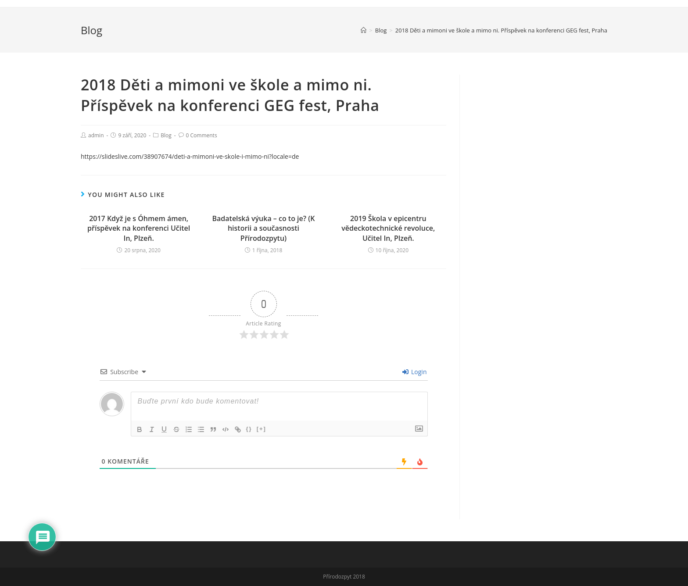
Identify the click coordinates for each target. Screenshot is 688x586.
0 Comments (201, 135)
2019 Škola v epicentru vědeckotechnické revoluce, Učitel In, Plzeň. (388, 228)
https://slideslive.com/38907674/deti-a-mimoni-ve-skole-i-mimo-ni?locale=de (190, 156)
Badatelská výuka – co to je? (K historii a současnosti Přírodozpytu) (263, 228)
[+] (261, 428)
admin (96, 135)
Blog (166, 135)
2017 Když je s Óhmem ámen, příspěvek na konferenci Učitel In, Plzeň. (138, 228)
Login (414, 372)
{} (249, 428)
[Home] (363, 30)
